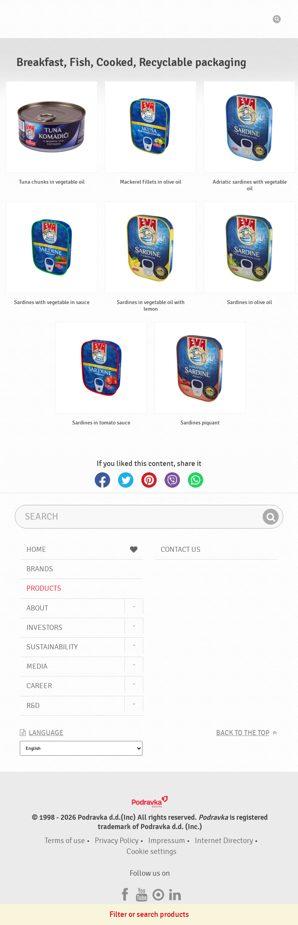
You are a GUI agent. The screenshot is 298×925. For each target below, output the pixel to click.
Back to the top (242, 733)
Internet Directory (224, 840)
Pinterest (149, 480)
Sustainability (52, 647)
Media (36, 666)
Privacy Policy (117, 840)
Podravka (149, 19)
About (37, 608)
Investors (44, 627)
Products (43, 588)
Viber (172, 480)
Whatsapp (195, 480)
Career (39, 686)
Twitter (125, 480)
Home (81, 549)
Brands (39, 569)
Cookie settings (151, 851)
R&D (33, 705)
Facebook (102, 480)
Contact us (181, 549)
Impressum (166, 840)
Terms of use (65, 840)
